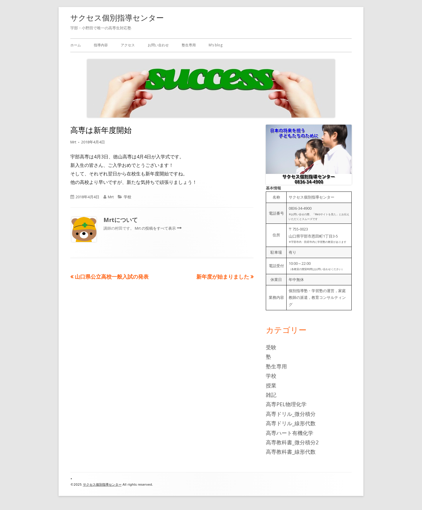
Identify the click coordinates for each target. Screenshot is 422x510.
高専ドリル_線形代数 (291, 423)
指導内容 (101, 45)
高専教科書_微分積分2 (292, 442)
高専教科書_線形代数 (291, 451)
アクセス (128, 45)
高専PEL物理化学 (286, 404)
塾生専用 (189, 45)
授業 (271, 385)
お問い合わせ (158, 45)
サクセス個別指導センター (117, 17)
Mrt (73, 142)
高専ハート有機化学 (289, 432)
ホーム (75, 45)
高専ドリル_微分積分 (291, 413)
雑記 (271, 394)
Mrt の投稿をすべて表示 (156, 228)
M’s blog (215, 45)
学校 (127, 196)
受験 (271, 347)
